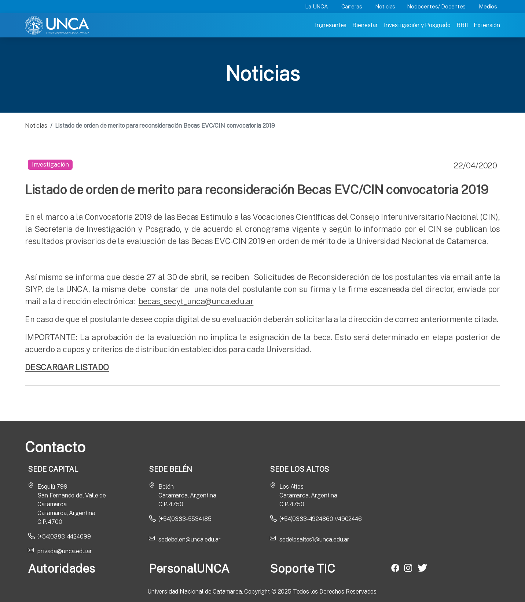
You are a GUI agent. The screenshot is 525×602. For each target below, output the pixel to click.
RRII (462, 25)
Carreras (351, 6)
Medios (488, 6)
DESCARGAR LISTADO (67, 367)
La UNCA (316, 6)
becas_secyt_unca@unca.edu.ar (196, 301)
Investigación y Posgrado (417, 25)
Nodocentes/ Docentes (436, 6)
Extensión (487, 25)
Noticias (385, 6)
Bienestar (365, 25)
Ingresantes (330, 25)
